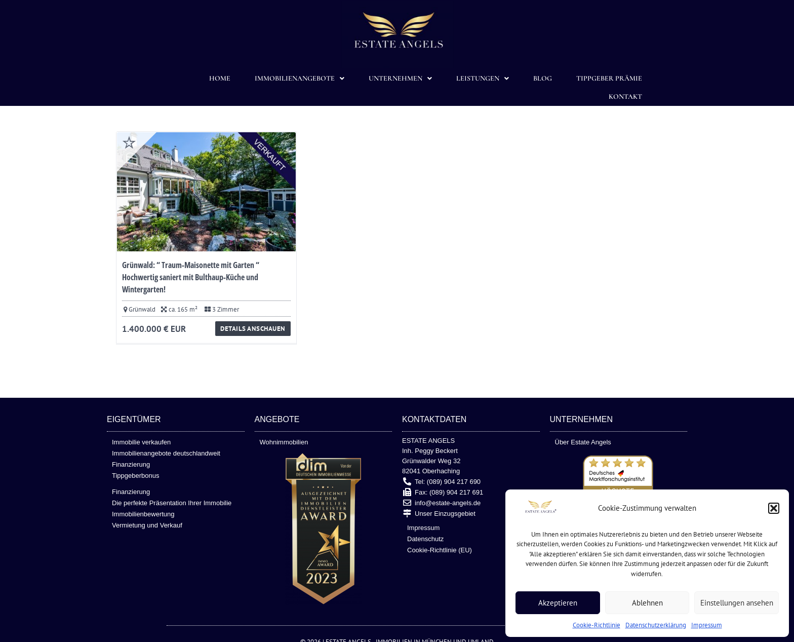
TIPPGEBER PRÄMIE (609, 78)
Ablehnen (647, 603)
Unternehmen (400, 78)
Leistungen (482, 78)
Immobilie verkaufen (141, 442)
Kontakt (625, 96)
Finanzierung (131, 464)
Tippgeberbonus (135, 475)
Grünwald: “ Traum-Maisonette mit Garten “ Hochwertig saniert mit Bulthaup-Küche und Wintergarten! (190, 277)
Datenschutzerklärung (655, 625)
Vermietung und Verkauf (147, 525)
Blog (542, 78)
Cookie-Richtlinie (596, 625)
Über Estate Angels (583, 442)
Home (219, 78)
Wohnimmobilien (284, 442)
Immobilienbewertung (143, 514)
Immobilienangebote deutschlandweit (166, 453)
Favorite (129, 142)
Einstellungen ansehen (736, 603)
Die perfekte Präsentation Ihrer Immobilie (171, 503)
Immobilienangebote (299, 78)
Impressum (706, 625)
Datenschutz (425, 539)
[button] (774, 508)
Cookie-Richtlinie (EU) (439, 550)
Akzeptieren (557, 603)
